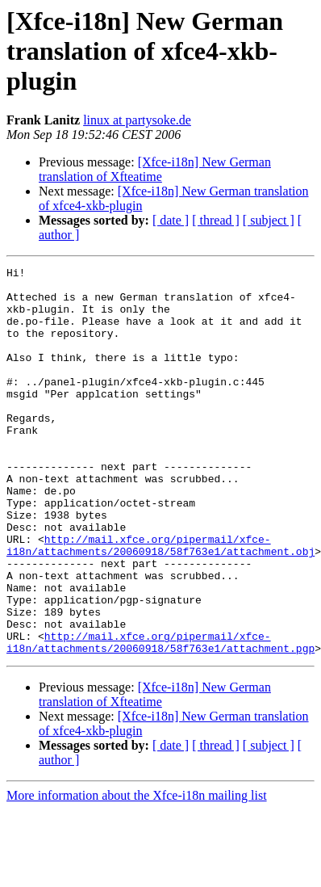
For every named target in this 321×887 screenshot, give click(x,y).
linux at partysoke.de (137, 120)
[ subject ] (268, 220)
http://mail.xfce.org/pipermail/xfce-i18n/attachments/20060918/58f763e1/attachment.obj (160, 601)
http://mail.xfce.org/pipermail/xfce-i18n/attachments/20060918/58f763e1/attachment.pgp (160, 718)
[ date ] (170, 220)
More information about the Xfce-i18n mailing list (136, 873)
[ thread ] (216, 220)
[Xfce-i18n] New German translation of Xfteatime (155, 169)
